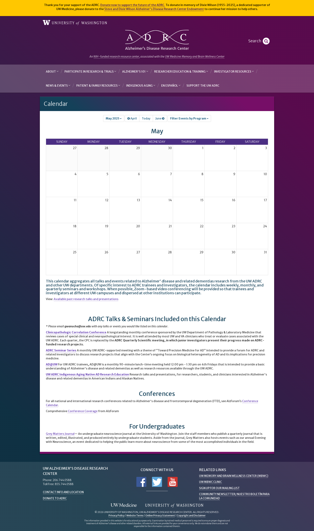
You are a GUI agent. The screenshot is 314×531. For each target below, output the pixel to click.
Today (146, 118)
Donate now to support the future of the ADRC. (132, 5)
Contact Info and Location (64, 492)
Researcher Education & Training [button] (181, 71)
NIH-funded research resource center (116, 56)
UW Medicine (124, 505)
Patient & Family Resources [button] (98, 85)
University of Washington (75, 22)
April (132, 118)
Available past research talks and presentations (86, 299)
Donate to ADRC (55, 498)
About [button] (52, 71)
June (159, 118)
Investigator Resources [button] (234, 71)
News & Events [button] (58, 85)
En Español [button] (170, 85)
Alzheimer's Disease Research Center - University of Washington (157, 40)
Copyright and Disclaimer (191, 515)
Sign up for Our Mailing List (220, 488)
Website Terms (135, 515)
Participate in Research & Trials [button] (90, 71)
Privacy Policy (117, 515)
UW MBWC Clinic (210, 482)
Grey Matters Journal (60, 434)
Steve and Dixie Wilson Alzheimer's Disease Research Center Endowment (154, 9)
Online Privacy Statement (160, 515)
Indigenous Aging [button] (140, 85)
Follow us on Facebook (141, 482)
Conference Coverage (82, 411)
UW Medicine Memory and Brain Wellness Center (194, 56)
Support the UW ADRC (202, 85)
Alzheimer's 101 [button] (135, 71)
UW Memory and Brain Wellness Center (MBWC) (234, 476)
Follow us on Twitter (157, 482)
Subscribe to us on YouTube (173, 482)
